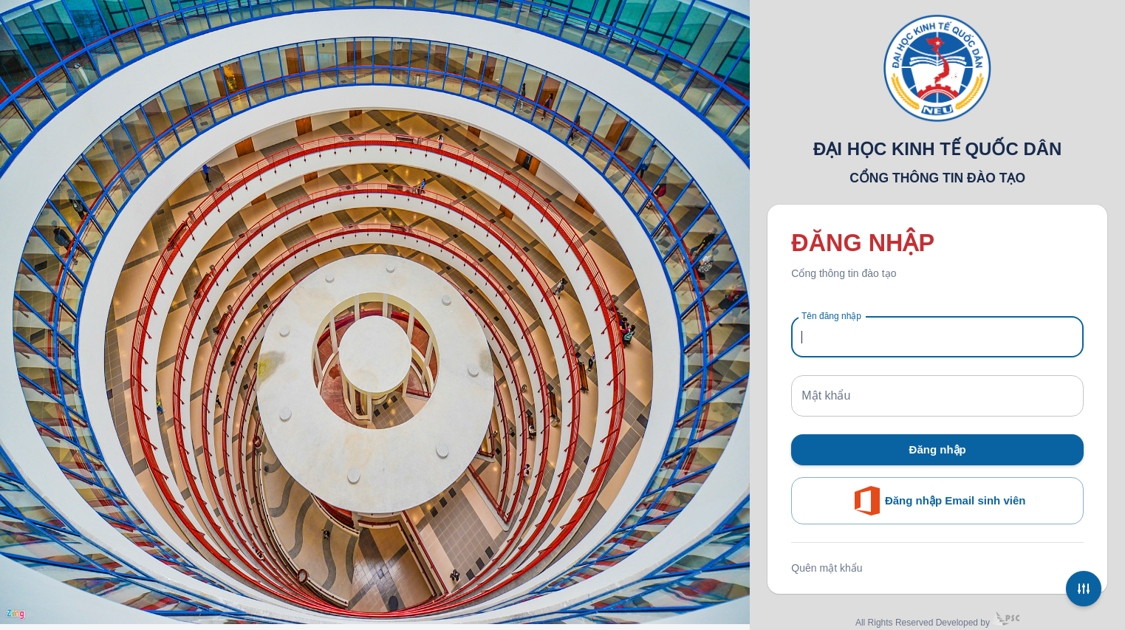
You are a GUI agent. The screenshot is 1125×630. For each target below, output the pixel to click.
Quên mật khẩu (826, 568)
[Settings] (1083, 588)
